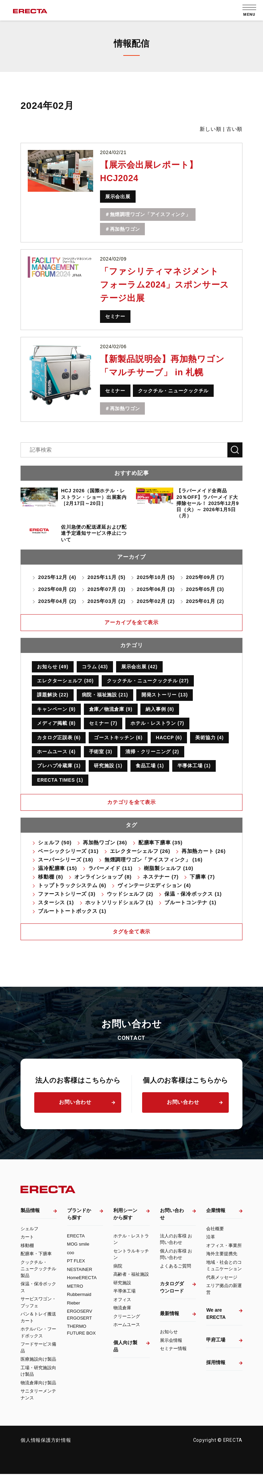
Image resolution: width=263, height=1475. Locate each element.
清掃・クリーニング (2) (152, 752)
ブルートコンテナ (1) (190, 903)
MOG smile (78, 1245)
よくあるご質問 (175, 1266)
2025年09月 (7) (206, 577)
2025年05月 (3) (206, 589)
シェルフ (29, 1229)
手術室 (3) (100, 752)
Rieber (73, 1303)
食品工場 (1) (150, 766)
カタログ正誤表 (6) (58, 738)
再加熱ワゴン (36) (105, 843)
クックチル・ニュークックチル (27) (148, 680)
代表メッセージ (221, 1278)
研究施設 (122, 1283)
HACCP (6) (169, 738)
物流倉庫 (122, 1308)
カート (27, 1237)
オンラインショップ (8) (103, 877)
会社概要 (215, 1229)
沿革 (210, 1237)
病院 (117, 1266)
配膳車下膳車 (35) (160, 843)
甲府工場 (215, 1341)
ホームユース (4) (56, 752)
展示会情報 (171, 1341)
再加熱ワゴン (125, 229)
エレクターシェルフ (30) (65, 680)
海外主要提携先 (221, 1254)
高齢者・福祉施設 (131, 1275)
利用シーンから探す (125, 1214)
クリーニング (126, 1317)
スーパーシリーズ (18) (65, 860)
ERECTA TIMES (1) (60, 780)
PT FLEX (76, 1261)
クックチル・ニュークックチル (173, 390)
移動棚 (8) (50, 877)
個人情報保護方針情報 (46, 1441)
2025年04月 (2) (57, 601)
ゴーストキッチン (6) (118, 738)
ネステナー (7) (160, 877)
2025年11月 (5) (107, 577)
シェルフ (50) (55, 843)
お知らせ (169, 1332)
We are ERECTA (216, 1314)
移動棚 (27, 1246)
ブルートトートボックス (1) (72, 912)
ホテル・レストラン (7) (158, 723)
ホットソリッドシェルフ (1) (119, 903)
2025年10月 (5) (156, 577)
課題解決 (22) (52, 695)
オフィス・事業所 (224, 1246)
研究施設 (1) (108, 766)
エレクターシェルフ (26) (140, 852)
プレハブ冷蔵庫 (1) (58, 766)
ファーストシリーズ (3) (66, 894)
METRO (75, 1286)
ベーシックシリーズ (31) (68, 852)
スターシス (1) (56, 903)
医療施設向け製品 (38, 1360)
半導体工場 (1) (194, 766)
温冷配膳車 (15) (57, 869)
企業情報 (215, 1211)
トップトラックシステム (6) (72, 886)
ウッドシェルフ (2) (130, 894)
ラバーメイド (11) (110, 869)
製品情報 (30, 1211)
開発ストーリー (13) (165, 695)
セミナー (115, 316)
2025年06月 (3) (156, 589)
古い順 (234, 129)
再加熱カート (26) (203, 852)
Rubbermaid (79, 1295)
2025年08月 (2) (57, 589)
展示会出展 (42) (140, 666)
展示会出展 (117, 196)
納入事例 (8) (160, 709)
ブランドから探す (79, 1214)
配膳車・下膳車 (36, 1254)
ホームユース (126, 1325)
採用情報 (215, 1363)
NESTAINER (79, 1270)
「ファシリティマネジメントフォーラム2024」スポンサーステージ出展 (167, 284)
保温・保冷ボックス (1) (193, 894)
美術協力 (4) (210, 738)
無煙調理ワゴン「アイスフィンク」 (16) (153, 860)
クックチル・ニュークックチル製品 (38, 1269)
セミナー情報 (173, 1349)
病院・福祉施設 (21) (105, 695)
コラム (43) (95, 666)
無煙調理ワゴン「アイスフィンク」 (150, 214)
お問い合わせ (75, 1103)
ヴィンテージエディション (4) (154, 886)
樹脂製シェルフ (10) (168, 869)
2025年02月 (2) (156, 601)
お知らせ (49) (52, 666)
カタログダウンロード (172, 1288)
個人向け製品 (125, 1346)
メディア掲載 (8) (56, 723)
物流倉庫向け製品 (38, 1383)
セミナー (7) (103, 723)
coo (70, 1253)
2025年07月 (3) (107, 589)
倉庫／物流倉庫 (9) (111, 709)
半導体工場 (124, 1292)
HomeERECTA (82, 1278)
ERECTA (76, 1236)
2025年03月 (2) (107, 601)
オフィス (122, 1300)
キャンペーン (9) (56, 709)
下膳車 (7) (202, 877)
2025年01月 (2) (206, 601)
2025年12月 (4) (57, 577)
